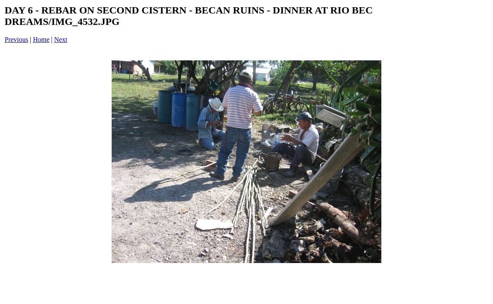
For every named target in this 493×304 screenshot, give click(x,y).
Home (41, 39)
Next (60, 39)
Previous (16, 39)
